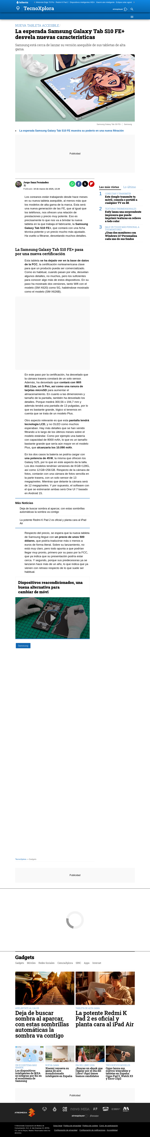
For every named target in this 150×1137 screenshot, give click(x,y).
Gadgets (21, 17)
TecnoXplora (20, 859)
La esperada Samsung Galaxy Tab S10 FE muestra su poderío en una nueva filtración (71, 130)
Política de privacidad (72, 1126)
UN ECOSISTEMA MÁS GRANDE (26, 1066)
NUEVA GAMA (52, 1065)
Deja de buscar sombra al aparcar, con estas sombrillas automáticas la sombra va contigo (42, 1024)
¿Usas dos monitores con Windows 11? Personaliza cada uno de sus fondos (121, 235)
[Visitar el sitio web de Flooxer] (94, 1116)
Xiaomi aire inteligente (105, 2)
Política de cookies (90, 1126)
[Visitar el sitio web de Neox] (64, 1109)
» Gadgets (31, 859)
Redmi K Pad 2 (62, 2)
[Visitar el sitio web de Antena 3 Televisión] (44, 1109)
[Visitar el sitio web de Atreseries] (95, 1109)
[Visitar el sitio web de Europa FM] (115, 1109)
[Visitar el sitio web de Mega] (85, 1109)
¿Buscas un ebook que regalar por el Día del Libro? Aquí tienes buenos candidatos (89, 1072)
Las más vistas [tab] (109, 187)
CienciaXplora (70, 17)
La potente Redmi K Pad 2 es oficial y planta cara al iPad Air (105, 1018)
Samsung (23, 645)
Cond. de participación (108, 1126)
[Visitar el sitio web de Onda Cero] (105, 1109)
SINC (83, 17)
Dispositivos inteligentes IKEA (82, 2)
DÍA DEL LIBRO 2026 (85, 1065)
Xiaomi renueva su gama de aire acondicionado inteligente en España (58, 1072)
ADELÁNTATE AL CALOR (27, 1008)
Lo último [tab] (129, 187)
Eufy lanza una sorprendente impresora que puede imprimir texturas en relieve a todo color (123, 216)
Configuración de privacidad (65, 1130)
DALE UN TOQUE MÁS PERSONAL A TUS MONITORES (122, 228)
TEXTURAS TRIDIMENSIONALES (120, 208)
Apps (90, 17)
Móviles (33, 17)
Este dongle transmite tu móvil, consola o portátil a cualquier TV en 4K (121, 199)
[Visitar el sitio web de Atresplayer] (80, 1116)
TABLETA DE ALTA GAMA (88, 1008)
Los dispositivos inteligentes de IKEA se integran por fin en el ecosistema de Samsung (28, 1075)
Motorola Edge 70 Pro (45, 2)
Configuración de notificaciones (92, 1130)
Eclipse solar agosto (124, 2)
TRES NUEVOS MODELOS (118, 1065)
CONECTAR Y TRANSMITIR (118, 193)
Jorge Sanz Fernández (36, 182)
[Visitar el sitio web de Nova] (75, 1109)
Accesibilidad (112, 1130)
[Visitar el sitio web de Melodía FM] (126, 1109)
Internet (101, 17)
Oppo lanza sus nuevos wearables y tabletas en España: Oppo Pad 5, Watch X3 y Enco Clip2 (119, 1073)
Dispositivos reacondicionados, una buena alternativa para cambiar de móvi (50, 587)
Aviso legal (57, 1126)
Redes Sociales (50, 17)
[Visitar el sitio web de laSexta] (54, 1109)
